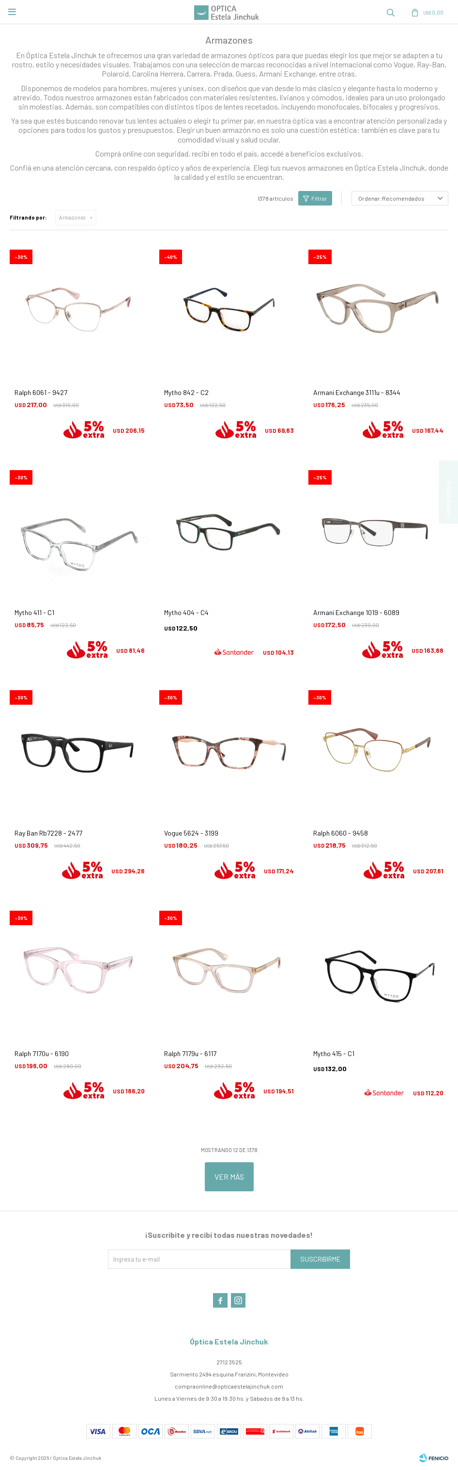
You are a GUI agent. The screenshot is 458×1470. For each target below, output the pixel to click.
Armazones (72, 217)
